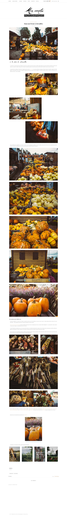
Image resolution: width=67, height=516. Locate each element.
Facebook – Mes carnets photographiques (47, 408)
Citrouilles (11, 473)
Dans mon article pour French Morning (15, 324)
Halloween (15, 473)
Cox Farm (31, 69)
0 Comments (10, 476)
